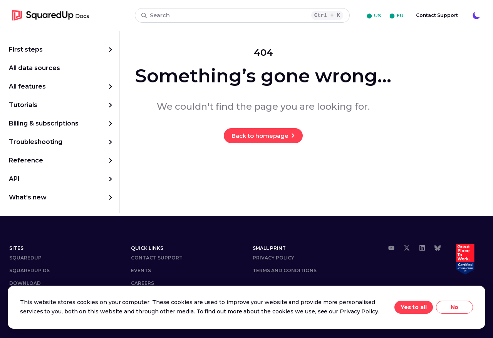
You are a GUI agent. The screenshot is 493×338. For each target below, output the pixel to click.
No (455, 307)
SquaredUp (25, 258)
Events (141, 270)
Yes (406, 307)
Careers (142, 283)
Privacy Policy (273, 258)
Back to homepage (259, 135)
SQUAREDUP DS (29, 270)
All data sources (34, 68)
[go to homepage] (50, 15)
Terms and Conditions (285, 270)
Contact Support (437, 15)
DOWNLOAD (25, 283)
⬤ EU (396, 15)
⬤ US (374, 15)
